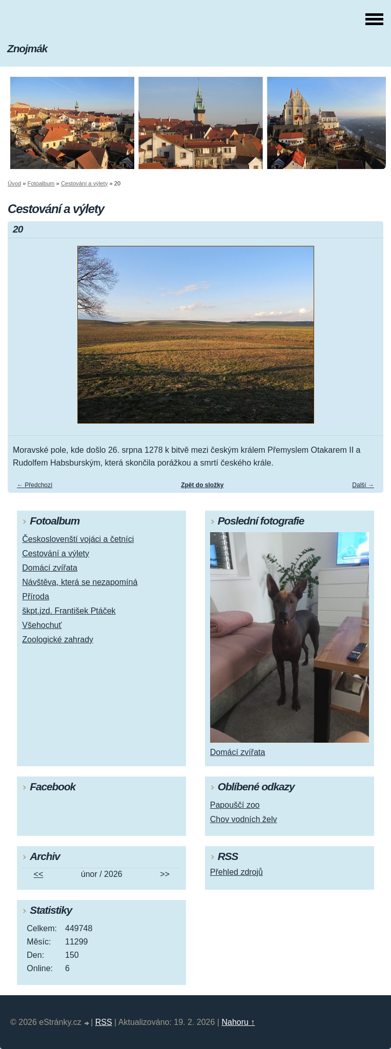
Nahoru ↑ (238, 1022)
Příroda (35, 596)
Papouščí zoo (235, 805)
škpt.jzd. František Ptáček (68, 610)
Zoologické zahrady (57, 639)
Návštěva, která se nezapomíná (79, 582)
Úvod (14, 183)
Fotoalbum (41, 183)
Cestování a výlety (84, 183)
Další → (363, 485)
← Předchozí (34, 485)
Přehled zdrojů (236, 872)
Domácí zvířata (49, 567)
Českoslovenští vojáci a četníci (78, 539)
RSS (103, 1022)
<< (39, 874)
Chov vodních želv (243, 819)
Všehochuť (41, 625)
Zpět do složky (202, 485)
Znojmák (27, 48)
